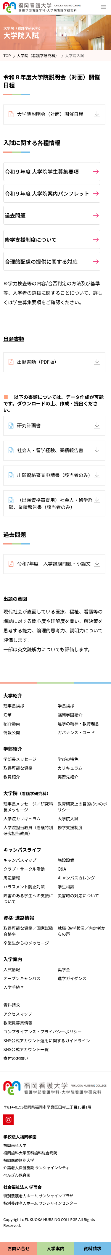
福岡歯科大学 (14, 1145)
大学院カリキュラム (22, 818)
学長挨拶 (66, 706)
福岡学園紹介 (70, 715)
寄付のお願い (16, 1058)
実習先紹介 (68, 777)
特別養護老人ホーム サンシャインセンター (40, 1203)
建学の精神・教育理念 (78, 723)
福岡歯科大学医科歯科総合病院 (30, 1153)
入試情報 (12, 969)
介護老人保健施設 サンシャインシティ (36, 1167)
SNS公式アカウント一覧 (26, 1049)
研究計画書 (29, 425)
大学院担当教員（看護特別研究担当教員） (28, 830)
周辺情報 (12, 878)
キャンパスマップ (20, 860)
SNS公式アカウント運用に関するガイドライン (47, 1040)
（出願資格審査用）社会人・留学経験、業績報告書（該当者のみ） (51, 503)
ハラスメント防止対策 (24, 887)
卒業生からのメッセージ (26, 943)
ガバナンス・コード (76, 732)
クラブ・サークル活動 (24, 869)
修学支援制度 (70, 827)
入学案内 (12, 959)
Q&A (62, 869)
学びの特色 (68, 759)
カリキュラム (70, 768)
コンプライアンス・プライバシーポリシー (43, 1032)
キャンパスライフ (22, 849)
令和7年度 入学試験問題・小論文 (54, 563)
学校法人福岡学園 (19, 1137)
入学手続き (14, 987)
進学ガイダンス (72, 978)
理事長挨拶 (14, 706)
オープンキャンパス (22, 978)
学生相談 (66, 887)
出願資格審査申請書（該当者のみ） (55, 475)
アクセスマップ (18, 1014)
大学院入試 (68, 818)
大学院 (27, 793)
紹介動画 (12, 723)
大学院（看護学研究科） (38, 55)
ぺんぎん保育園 (16, 1175)
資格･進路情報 (18, 917)
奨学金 (64, 969)
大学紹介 (12, 695)
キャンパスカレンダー (78, 878)
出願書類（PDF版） (38, 361)
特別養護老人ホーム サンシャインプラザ (38, 1195)
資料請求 (12, 1005)
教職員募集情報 (18, 1023)
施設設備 (66, 860)
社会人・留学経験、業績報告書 (50, 450)
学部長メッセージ (20, 759)
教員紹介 (12, 777)
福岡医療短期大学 (18, 1160)
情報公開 (12, 732)
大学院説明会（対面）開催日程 (50, 113)
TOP (7, 55)
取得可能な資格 (18, 768)
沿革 (8, 715)
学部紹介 (12, 748)
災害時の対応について (78, 895)
